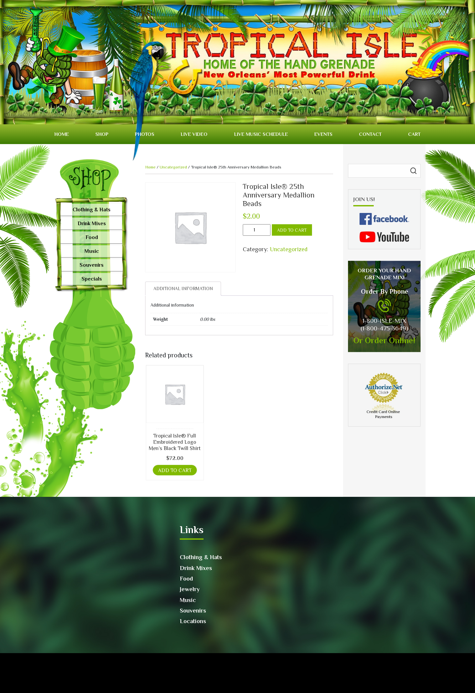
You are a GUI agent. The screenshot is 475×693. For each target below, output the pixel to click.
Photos (144, 134)
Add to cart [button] (175, 470)
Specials (91, 279)
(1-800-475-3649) (384, 328)
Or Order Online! (384, 340)
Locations (193, 621)
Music (91, 251)
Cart (414, 134)
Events (323, 134)
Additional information (183, 288)
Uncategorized (173, 167)
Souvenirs (91, 265)
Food (91, 237)
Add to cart (292, 230)
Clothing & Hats (92, 210)
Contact (370, 134)
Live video (194, 134)
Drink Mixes (92, 223)
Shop (102, 134)
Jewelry (190, 589)
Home (61, 134)
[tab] (183, 289)
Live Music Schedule (261, 134)
